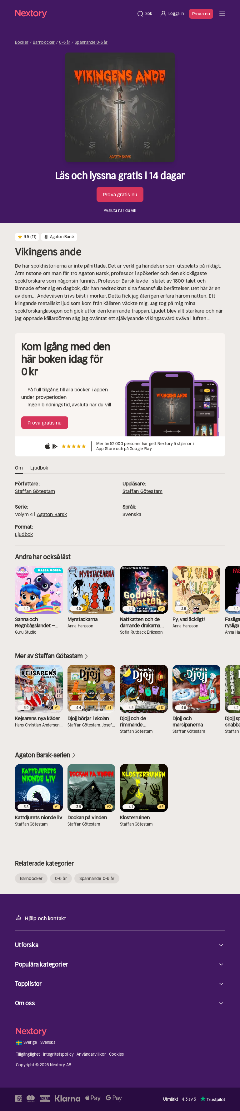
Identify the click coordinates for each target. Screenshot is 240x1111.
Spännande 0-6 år (91, 42)
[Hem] (74, 14)
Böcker (21, 42)
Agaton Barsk (52, 514)
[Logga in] (172, 13)
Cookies (116, 1054)
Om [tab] (19, 468)
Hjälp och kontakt (40, 918)
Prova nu (201, 14)
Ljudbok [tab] (39, 468)
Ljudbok (24, 534)
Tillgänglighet (28, 1054)
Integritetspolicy (58, 1054)
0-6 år (64, 42)
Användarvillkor (91, 1054)
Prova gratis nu (120, 194)
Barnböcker (44, 42)
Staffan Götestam (35, 491)
